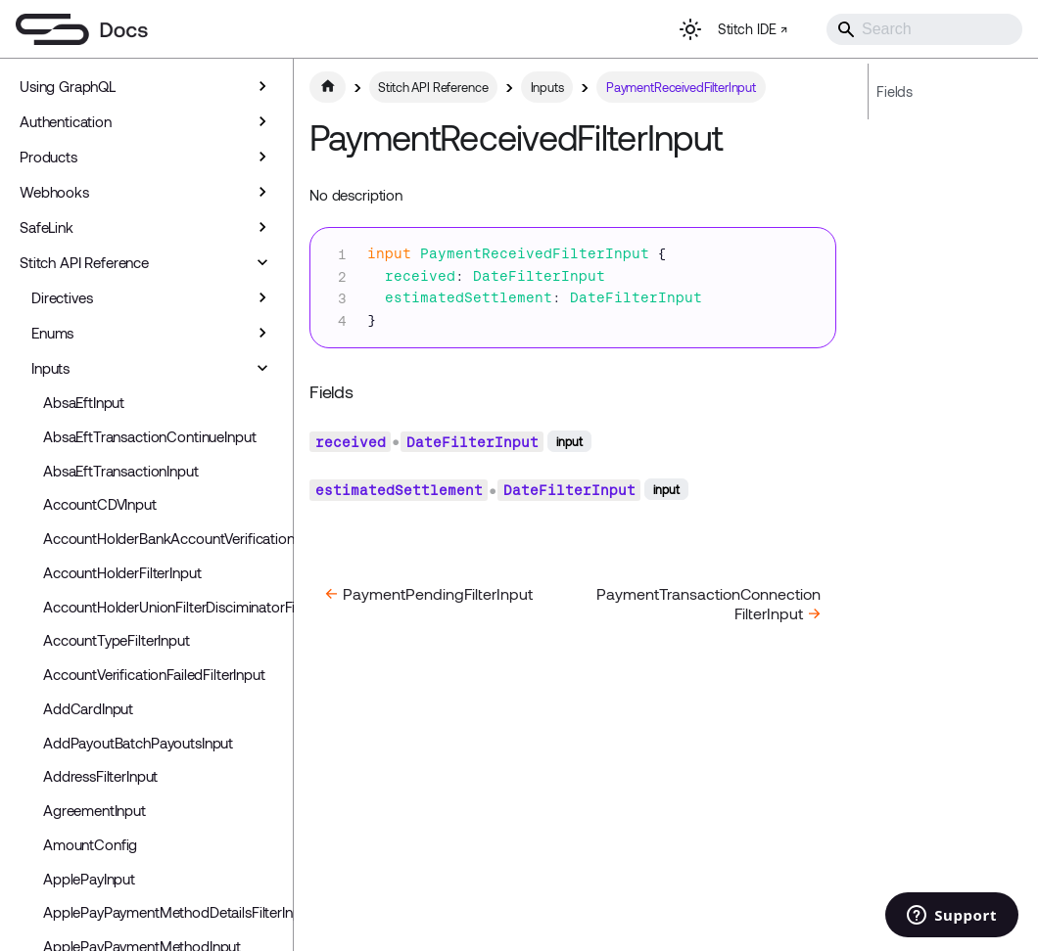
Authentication (66, 121)
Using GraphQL (68, 86)
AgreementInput (94, 810)
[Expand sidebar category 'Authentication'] (262, 121)
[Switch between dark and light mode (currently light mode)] (690, 29)
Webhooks (54, 192)
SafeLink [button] (46, 227)
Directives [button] (62, 297)
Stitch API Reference (84, 262)
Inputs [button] (50, 368)
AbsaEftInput (83, 402)
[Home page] (327, 87)
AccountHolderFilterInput (122, 572)
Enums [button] (52, 332)
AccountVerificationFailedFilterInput (154, 674)
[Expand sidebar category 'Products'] (262, 156)
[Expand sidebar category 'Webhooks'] (262, 191)
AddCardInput (88, 708)
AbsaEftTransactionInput (121, 470)
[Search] (924, 29)
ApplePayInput (89, 878)
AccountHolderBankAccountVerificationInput (163, 538)
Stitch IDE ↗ (752, 29)
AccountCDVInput (100, 504)
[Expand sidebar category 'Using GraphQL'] (262, 86)
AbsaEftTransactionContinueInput (149, 436)
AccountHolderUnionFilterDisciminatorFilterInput (163, 606)
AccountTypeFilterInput (116, 640)
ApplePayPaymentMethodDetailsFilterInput (163, 912)
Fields (894, 91)
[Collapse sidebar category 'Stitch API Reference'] (262, 262)
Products (48, 156)
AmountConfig (90, 844)
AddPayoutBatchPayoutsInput (138, 742)
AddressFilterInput (100, 776)
